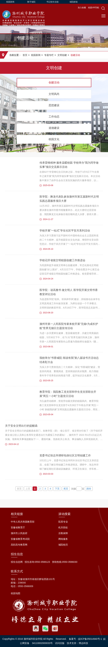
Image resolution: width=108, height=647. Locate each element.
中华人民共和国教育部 (22, 521)
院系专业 (63, 521)
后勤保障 (63, 533)
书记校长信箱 (52, 2)
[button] (103, 8)
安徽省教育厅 (18, 527)
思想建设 (54, 105)
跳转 (88, 488)
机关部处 (63, 527)
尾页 (65, 488)
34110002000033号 (42, 643)
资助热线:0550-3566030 (64, 562)
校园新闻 (10, 2)
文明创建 (62, 55)
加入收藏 (82, 7)
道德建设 (54, 127)
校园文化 (54, 139)
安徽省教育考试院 (20, 539)
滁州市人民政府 (19, 533)
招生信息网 (17, 562)
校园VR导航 (93, 7)
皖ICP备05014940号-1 (90, 639)
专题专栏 (49, 55)
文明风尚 (54, 94)
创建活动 (75, 55)
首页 (25, 55)
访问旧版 (59, 643)
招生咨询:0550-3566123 (37, 562)
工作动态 (54, 116)
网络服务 (63, 539)
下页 (57, 488)
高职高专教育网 (19, 544)
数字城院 (31, 2)
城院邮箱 (74, 2)
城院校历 (63, 544)
